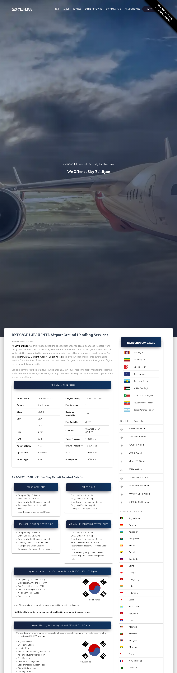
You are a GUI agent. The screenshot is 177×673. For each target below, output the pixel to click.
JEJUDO (41, 412)
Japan (131, 600)
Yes (40, 446)
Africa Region (139, 360)
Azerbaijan (133, 532)
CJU (40, 439)
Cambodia (133, 559)
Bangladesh (134, 539)
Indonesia (133, 593)
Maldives (133, 634)
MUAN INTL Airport (137, 461)
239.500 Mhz (91, 452)
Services (77, 9)
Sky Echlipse (21, 345)
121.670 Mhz (91, 446)
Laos (131, 620)
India (131, 586)
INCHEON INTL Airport (138, 477)
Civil (40, 459)
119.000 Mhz (91, 459)
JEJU (40, 419)
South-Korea (43, 405)
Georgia (132, 573)
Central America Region (143, 410)
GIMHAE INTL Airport (138, 437)
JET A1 (88, 422)
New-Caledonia (135, 661)
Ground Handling (113, 9)
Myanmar (133, 647)
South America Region (143, 403)
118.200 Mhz (91, 439)
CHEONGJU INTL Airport (139, 502)
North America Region (143, 395)
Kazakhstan (134, 606)
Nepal (131, 654)
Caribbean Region (141, 381)
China (131, 566)
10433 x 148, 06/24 (94, 398)
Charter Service (132, 9)
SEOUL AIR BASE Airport (139, 486)
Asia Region (138, 352)
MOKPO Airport (135, 453)
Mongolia (133, 640)
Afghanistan (134, 518)
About (66, 9)
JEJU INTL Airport (45, 398)
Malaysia (133, 627)
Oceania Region (140, 374)
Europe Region (139, 367)
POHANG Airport (136, 469)
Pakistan (133, 667)
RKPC (40, 432)
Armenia (132, 525)
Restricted (42, 453)
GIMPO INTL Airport (137, 428)
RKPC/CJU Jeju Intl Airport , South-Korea (40, 356)
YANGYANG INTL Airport (139, 494)
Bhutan (132, 545)
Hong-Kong (134, 579)
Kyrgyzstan (134, 613)
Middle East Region (141, 388)
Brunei (132, 552)
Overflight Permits (93, 9)
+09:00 (41, 425)
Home (57, 9)
